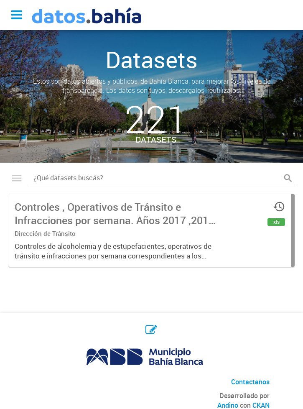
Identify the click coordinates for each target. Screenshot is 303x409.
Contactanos (250, 381)
